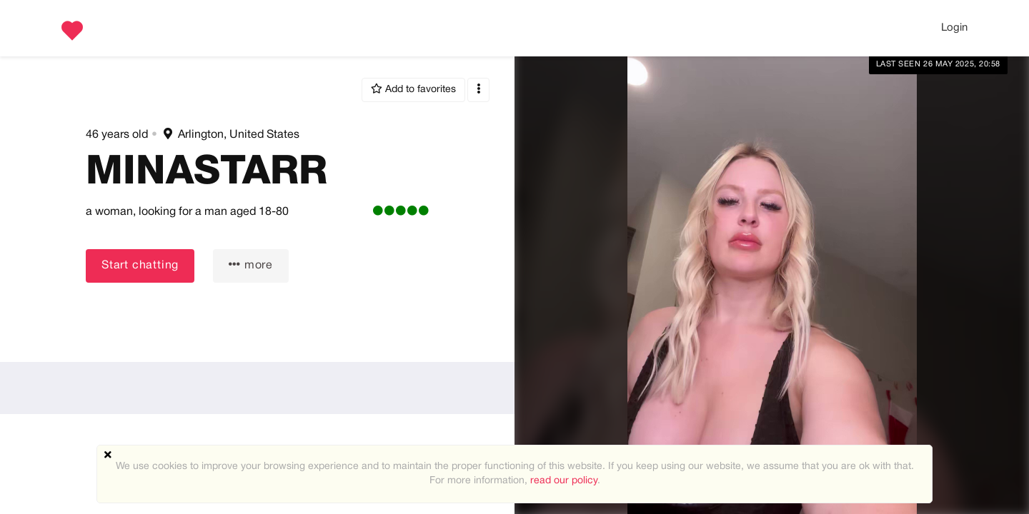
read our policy (563, 480)
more (251, 264)
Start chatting (140, 266)
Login (954, 28)
